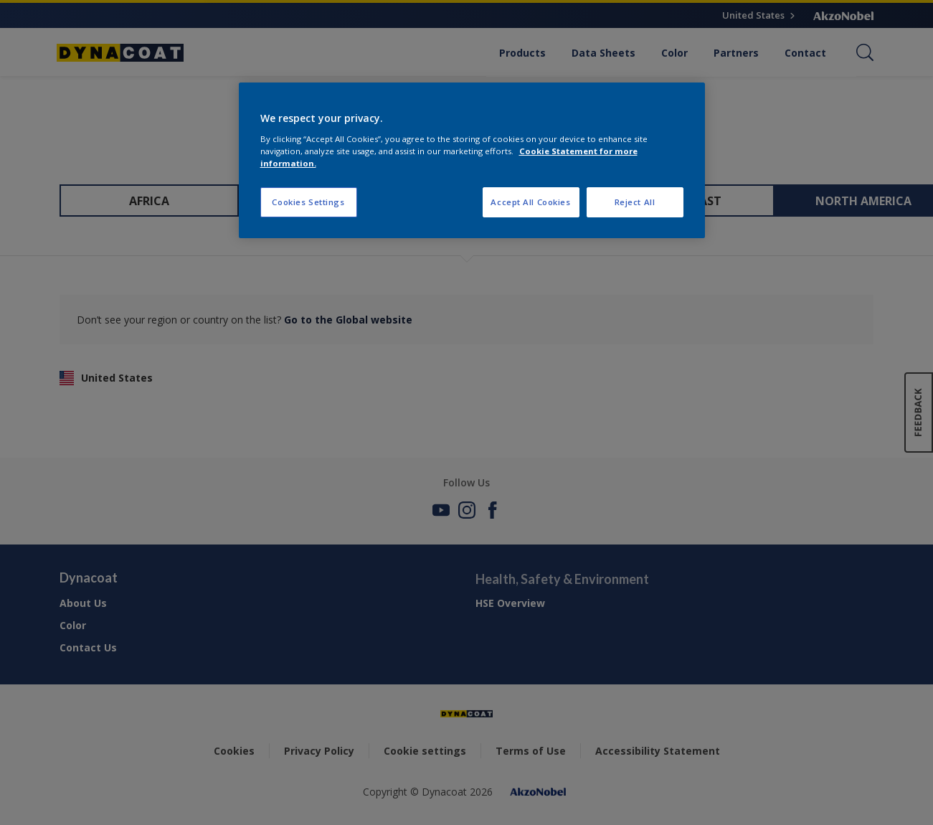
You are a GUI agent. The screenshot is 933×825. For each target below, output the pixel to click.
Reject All (635, 202)
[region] (472, 160)
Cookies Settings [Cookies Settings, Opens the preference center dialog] (308, 202)
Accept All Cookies (530, 202)
